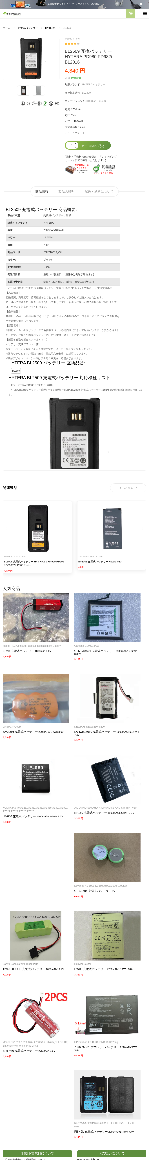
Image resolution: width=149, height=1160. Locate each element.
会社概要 (8, 1061)
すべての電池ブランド (90, 1061)
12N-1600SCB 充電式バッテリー (123, 771)
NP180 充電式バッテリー (19, 775)
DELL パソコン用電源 (89, 1041)
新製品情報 (83, 1074)
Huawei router (110, 831)
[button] (130, 14)
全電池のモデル (86, 1068)
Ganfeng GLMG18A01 (64, 630)
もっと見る (128, 488)
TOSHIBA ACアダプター (91, 1035)
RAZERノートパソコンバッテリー (22, 1029)
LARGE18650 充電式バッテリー (73, 700)
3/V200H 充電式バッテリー (119, 635)
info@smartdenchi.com (98, 1086)
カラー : (69, 133)
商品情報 (41, 191)
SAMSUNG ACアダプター (92, 1023)
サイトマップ (84, 1080)
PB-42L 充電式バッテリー (118, 904)
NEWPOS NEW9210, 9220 (67, 695)
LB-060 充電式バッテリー (118, 707)
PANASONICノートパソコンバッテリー (25, 1023)
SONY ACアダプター (89, 1029)
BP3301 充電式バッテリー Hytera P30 (100, 563)
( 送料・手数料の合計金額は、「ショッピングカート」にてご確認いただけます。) (91, 158)
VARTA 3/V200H (111, 630)
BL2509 (16, 371)
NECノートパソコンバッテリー (20, 1041)
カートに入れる (93, 146)
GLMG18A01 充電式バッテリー (72, 635)
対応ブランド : (73, 84)
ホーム (6, 27)
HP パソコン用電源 (88, 1048)
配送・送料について (99, 191)
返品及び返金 (10, 1080)
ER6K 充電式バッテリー (18, 639)
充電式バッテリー (28, 27)
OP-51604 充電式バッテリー (70, 775)
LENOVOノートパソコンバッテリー (23, 1035)
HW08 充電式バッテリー (118, 836)
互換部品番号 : (73, 92)
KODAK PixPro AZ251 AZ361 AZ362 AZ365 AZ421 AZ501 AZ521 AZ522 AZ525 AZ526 (122, 699)
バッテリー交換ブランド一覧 (22, 344)
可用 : (68, 78)
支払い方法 (9, 1074)
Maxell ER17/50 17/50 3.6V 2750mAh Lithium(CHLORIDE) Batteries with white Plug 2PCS (24, 899)
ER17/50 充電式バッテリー (20, 908)
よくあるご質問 (11, 1068)
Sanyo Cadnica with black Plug (119, 766)
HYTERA (50, 27)
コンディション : (74, 101)
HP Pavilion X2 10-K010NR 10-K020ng (74, 895)
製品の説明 (66, 191)
